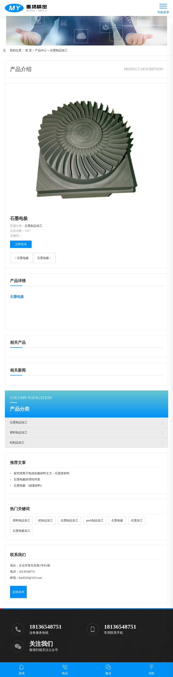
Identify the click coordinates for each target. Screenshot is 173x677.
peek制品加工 (95, 520)
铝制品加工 (17, 442)
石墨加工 (137, 520)
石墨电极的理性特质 (27, 479)
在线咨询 (18, 592)
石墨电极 (23, 258)
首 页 (28, 50)
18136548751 (27, 571)
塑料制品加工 (18, 432)
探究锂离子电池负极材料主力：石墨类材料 (41, 473)
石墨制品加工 (59, 50)
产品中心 (41, 50)
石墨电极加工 (21, 531)
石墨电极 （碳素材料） (29, 485)
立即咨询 (21, 244)
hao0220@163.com (30, 577)
